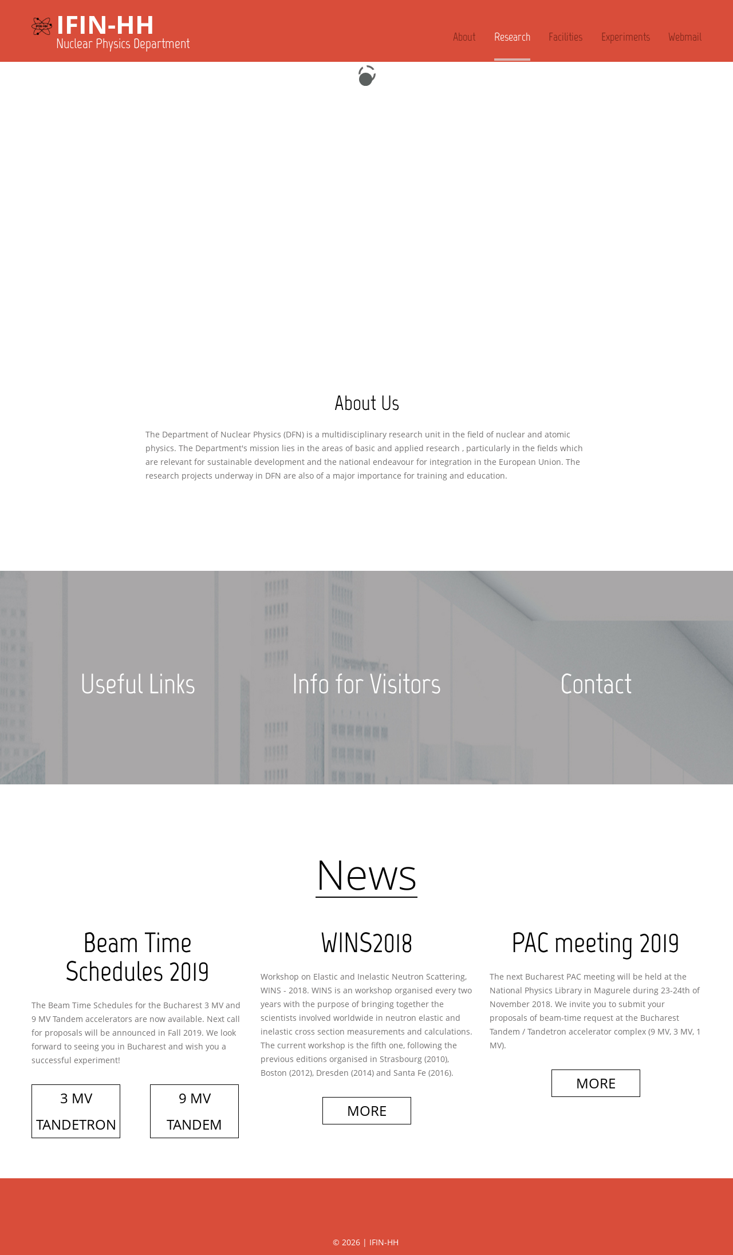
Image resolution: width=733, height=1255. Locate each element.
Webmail (685, 37)
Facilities (565, 37)
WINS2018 (366, 942)
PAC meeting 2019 (596, 942)
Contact (595, 683)
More (367, 1110)
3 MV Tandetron (76, 1111)
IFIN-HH (105, 24)
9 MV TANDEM (194, 1111)
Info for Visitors (367, 683)
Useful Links (137, 683)
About (464, 37)
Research (512, 37)
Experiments (625, 37)
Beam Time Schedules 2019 (137, 957)
